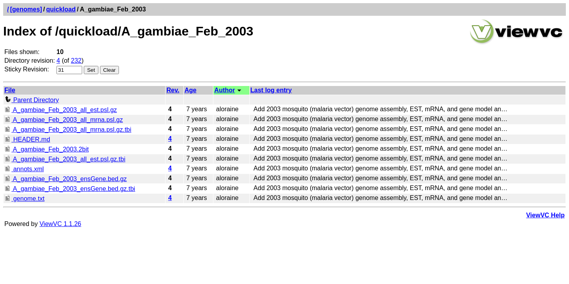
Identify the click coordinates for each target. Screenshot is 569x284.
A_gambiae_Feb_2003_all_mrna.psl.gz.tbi (67, 129)
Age (190, 90)
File (9, 90)
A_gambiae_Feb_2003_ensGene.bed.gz (65, 179)
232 (76, 60)
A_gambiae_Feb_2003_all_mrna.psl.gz (63, 119)
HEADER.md (27, 139)
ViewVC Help (545, 215)
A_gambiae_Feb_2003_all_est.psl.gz (60, 109)
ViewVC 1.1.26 (60, 223)
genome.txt (24, 198)
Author (224, 90)
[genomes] (26, 9)
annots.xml (24, 169)
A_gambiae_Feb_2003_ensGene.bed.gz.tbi (69, 188)
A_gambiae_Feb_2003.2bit (46, 149)
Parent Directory (31, 100)
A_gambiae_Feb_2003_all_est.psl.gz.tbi (64, 159)
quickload (61, 9)
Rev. (172, 90)
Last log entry (271, 90)
